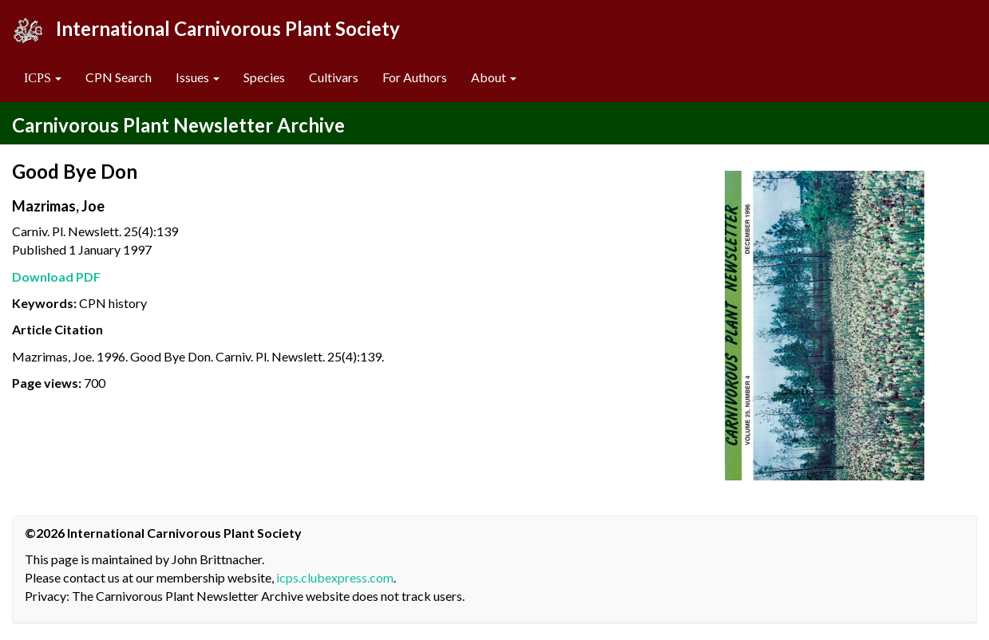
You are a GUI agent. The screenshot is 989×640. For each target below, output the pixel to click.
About (493, 77)
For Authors (414, 77)
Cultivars (333, 77)
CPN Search (118, 77)
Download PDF (56, 276)
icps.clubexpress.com (335, 577)
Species (264, 77)
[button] (42, 77)
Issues (198, 77)
